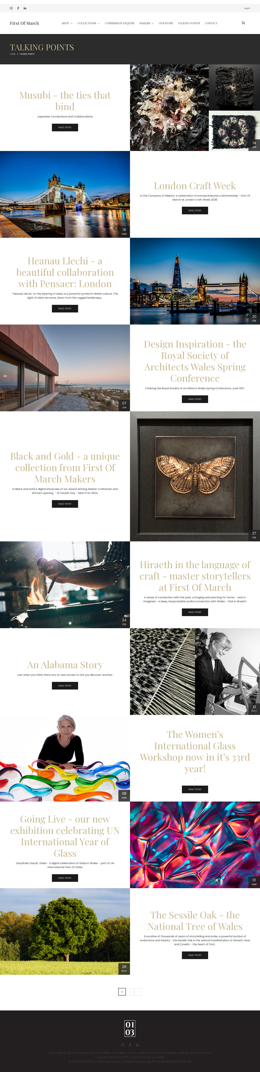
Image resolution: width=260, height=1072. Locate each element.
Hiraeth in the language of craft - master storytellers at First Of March (195, 575)
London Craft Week (195, 185)
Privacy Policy (138, 1053)
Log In (247, 8)
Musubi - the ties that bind (65, 100)
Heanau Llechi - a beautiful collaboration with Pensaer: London (65, 272)
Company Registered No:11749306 (118, 1057)
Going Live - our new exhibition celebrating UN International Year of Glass (65, 836)
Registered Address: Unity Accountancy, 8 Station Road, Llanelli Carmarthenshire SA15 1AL (130, 1061)
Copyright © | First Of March (68, 1053)
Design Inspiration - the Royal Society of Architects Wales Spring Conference (195, 360)
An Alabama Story (65, 664)
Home (12, 54)
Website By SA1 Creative (195, 1053)
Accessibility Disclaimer (111, 1053)
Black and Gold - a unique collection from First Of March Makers (65, 467)
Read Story (65, 128)
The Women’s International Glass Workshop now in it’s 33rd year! (195, 751)
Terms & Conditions (163, 1053)
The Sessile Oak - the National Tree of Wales (195, 920)
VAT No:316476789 (152, 1057)
